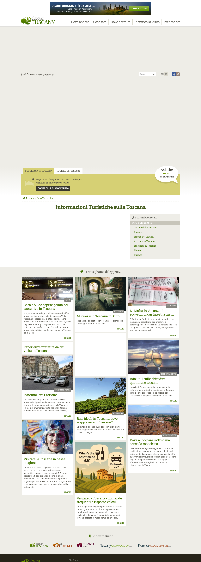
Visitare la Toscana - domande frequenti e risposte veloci (99, 500)
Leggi (67, 338)
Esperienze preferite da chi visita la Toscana (44, 349)
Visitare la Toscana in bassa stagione (44, 461)
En (162, 74)
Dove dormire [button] (120, 23)
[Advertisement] (100, 48)
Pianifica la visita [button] (147, 23)
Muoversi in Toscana (145, 245)
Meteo (137, 250)
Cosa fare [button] (100, 23)
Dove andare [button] (80, 23)
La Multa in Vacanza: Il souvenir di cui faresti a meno (152, 312)
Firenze (138, 232)
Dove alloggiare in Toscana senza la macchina (150, 442)
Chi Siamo (74, 560)
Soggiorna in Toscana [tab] (38, 170)
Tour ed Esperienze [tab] (68, 170)
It (166, 74)
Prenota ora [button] (172, 23)
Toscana (28, 198)
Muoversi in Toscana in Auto (98, 316)
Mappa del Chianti (144, 236)
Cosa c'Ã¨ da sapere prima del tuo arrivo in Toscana (46, 307)
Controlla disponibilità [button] (53, 188)
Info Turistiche (45, 198)
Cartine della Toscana (145, 227)
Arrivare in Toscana (144, 241)
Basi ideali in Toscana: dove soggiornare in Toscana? (97, 420)
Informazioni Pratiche (40, 395)
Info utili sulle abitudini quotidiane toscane (147, 381)
